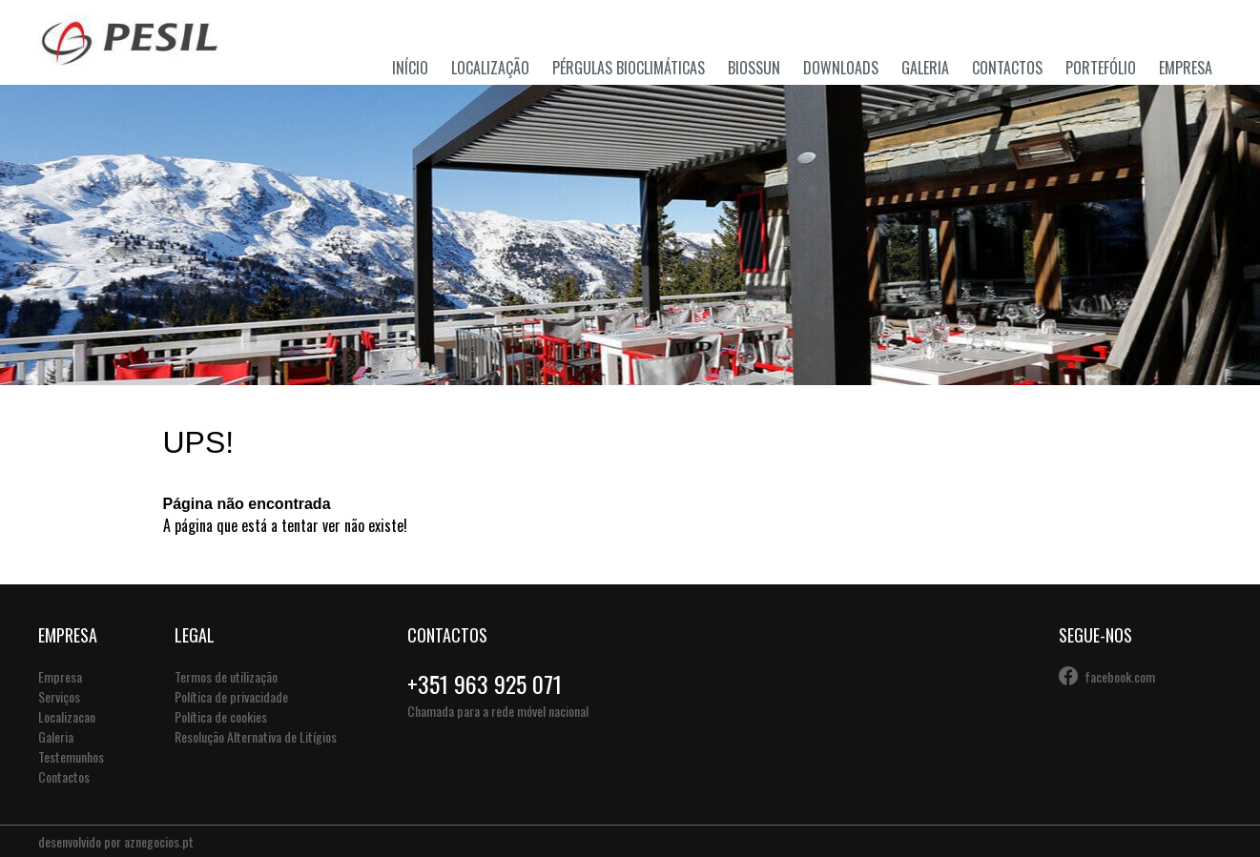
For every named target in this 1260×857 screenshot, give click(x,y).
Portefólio (1100, 67)
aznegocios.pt (159, 841)
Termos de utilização (226, 676)
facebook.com (1119, 676)
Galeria (925, 67)
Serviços (59, 696)
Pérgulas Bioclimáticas (628, 67)
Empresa (1185, 67)
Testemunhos (71, 756)
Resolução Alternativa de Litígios (256, 736)
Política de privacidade (231, 696)
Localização (490, 67)
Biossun (754, 67)
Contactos (1007, 67)
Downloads (840, 67)
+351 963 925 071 (484, 683)
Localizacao (66, 716)
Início (410, 67)
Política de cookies (221, 716)
